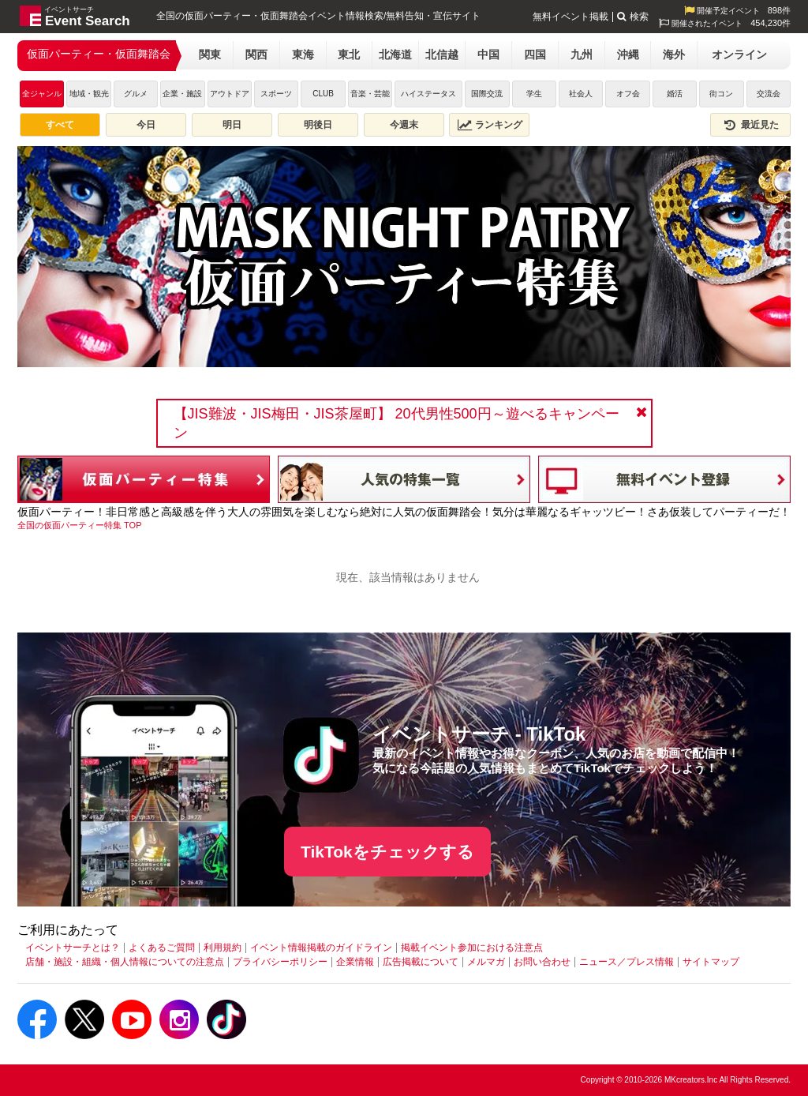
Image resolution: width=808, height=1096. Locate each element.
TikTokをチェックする (387, 852)
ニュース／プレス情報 (626, 961)
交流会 (768, 93)
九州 (581, 54)
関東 (210, 54)
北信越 (441, 54)
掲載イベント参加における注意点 (472, 947)
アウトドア (229, 93)
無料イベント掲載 (570, 16)
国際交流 (487, 93)
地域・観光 (89, 93)
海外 (674, 54)
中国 (488, 54)
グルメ (136, 93)
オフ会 (628, 93)
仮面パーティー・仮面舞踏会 (98, 53)
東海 (303, 54)
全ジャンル (42, 93)
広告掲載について (420, 961)
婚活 (675, 93)
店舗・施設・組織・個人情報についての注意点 (124, 961)
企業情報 (355, 961)
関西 (256, 54)
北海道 (395, 54)
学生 (534, 93)
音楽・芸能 (370, 93)
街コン (721, 93)
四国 (535, 54)
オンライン (739, 54)
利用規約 (222, 947)
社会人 (581, 93)
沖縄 (628, 54)
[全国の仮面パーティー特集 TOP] (79, 525)
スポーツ (276, 93)
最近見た (750, 124)
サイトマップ (711, 961)
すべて (60, 124)
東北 (349, 54)
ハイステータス (428, 93)
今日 (146, 124)
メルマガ (486, 961)
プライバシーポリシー (280, 961)
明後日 (318, 124)
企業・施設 (182, 93)
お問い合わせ (542, 961)
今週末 (404, 124)
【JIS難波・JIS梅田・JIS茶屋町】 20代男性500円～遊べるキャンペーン (396, 423)
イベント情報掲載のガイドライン (321, 947)
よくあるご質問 (162, 947)
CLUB (323, 93)
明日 (232, 124)
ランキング (490, 124)
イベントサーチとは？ (72, 947)
